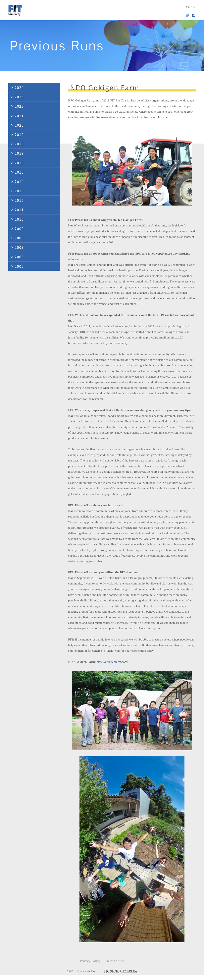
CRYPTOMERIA (129, 970)
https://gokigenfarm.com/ (112, 661)
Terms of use (115, 961)
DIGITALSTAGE (111, 970)
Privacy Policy (90, 961)
